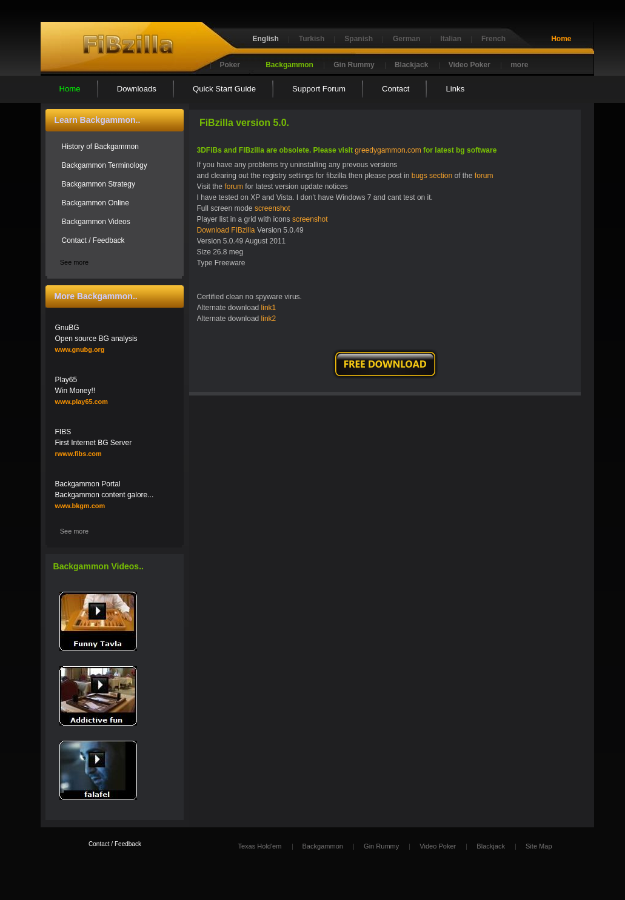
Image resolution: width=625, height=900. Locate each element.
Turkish (311, 39)
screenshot (272, 208)
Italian (450, 39)
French (493, 39)
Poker (230, 65)
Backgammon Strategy (98, 184)
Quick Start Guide (224, 88)
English (266, 39)
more (519, 65)
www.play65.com (81, 401)
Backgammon (289, 65)
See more (74, 262)
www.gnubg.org (80, 349)
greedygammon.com (388, 150)
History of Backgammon (100, 146)
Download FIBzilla (226, 230)
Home (561, 39)
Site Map (539, 846)
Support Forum (319, 88)
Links (455, 88)
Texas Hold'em (259, 846)
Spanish (358, 39)
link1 (268, 307)
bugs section (432, 175)
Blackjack (411, 65)
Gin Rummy (353, 65)
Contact (395, 88)
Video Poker (469, 65)
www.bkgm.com (80, 505)
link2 (268, 318)
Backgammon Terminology (104, 165)
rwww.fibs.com (78, 453)
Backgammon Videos (96, 221)
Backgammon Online (95, 203)
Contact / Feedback (93, 240)
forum (484, 175)
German (406, 39)
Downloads (136, 88)
